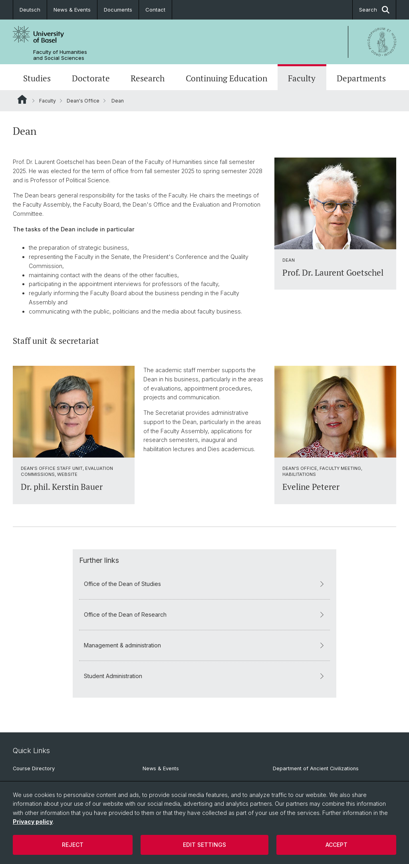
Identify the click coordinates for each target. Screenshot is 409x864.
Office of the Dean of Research (204, 614)
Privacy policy (33, 821)
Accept (336, 844)
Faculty (302, 78)
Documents (118, 9)
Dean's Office (83, 101)
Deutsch (30, 9)
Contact (155, 9)
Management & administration (204, 644)
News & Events (72, 9)
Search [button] (374, 10)
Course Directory (34, 768)
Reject (72, 844)
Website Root (22, 99)
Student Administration (204, 675)
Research (148, 78)
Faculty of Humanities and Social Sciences (60, 55)
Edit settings (204, 844)
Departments (361, 78)
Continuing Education (226, 78)
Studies (37, 78)
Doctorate (91, 78)
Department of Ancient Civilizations (316, 768)
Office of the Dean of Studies (204, 583)
